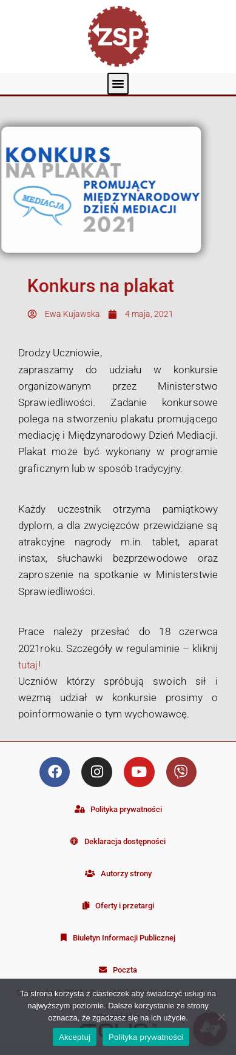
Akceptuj (74, 1037)
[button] (118, 84)
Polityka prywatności (146, 1037)
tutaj (28, 665)
